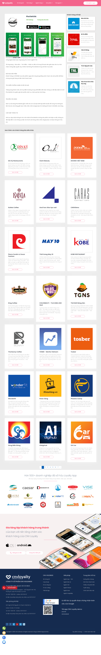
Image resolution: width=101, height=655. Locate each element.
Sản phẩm (49, 3)
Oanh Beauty (44, 161)
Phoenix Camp (76, 399)
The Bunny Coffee (15, 352)
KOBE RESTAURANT (78, 254)
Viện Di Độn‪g (85, 50)
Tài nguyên (58, 3)
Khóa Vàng (43, 399)
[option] (13, 44)
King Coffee (12, 303)
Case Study (46, 582)
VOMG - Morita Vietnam (48, 352)
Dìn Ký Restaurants (15, 161)
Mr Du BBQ (84, 34)
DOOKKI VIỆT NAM (77, 161)
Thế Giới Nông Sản (78, 303)
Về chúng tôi (20, 3)
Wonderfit (12, 399)
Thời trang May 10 (46, 254)
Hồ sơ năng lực (47, 585)
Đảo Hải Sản (85, 18)
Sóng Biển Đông (14, 445)
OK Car (73, 445)
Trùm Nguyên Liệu (86, 66)
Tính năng (29, 3)
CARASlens (75, 207)
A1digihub (43, 445)
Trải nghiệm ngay (90, 3)
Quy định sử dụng (77, 631)
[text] (19, 148)
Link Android (65, 614)
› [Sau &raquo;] (60, 467)
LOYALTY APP (16, 57)
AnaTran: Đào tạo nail (48, 207)
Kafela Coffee (13, 207)
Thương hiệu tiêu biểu (42, 19)
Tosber (73, 352)
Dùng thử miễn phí (34, 552)
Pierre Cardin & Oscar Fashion (16, 255)
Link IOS (64, 611)
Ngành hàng (39, 3)
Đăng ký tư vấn (16, 553)
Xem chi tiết (15, 172)
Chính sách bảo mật (88, 590)
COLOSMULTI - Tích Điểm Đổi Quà (50, 304)
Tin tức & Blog (46, 587)
